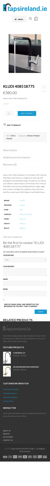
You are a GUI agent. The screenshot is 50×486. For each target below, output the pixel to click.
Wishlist (6, 434)
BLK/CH (23, 219)
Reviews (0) (10, 164)
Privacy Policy (8, 401)
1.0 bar (22, 205)
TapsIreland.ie (16, 449)
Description (10, 150)
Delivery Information (11, 389)
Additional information (16, 157)
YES (21, 210)
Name (6, 279)
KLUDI (22, 200)
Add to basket (27, 113)
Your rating (8, 255)
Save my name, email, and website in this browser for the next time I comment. (21, 305)
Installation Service (10, 393)
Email (6, 289)
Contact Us (8, 440)
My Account (8, 437)
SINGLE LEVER (26, 214)
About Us (7, 431)
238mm (22, 228)
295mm (22, 223)
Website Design (28, 449)
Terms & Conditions (10, 397)
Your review (9, 266)
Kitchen (30, 136)
